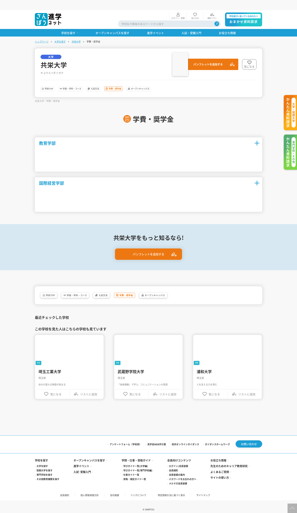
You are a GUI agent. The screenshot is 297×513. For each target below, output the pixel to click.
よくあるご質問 (219, 466)
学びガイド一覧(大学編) (135, 460)
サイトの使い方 (219, 471)
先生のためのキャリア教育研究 (229, 460)
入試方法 (120, 79)
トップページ (41, 31)
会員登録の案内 (177, 468)
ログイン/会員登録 (178, 460)
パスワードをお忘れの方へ (182, 473)
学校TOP (53, 79)
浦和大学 (204, 364)
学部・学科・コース (86, 79)
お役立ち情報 (218, 454)
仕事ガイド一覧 (131, 468)
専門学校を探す (44, 468)
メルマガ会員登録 (178, 477)
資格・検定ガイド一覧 (134, 473)
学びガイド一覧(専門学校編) (137, 464)
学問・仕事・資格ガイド (136, 454)
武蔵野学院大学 (131, 364)
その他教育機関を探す (48, 473)
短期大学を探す (44, 464)
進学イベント (81, 460)
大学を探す (60, 31)
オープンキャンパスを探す (89, 454)
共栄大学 (76, 31)
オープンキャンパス (185, 79)
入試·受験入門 (82, 466)
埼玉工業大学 (49, 364)
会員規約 (173, 464)
